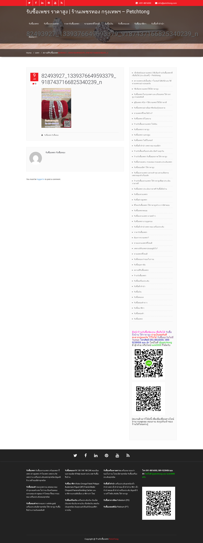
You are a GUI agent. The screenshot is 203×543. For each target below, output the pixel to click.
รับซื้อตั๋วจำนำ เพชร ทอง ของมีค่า (147, 146)
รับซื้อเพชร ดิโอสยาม (142, 119)
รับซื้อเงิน (109, 23)
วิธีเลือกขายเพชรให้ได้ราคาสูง (146, 89)
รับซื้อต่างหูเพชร (140, 200)
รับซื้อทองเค (123, 23)
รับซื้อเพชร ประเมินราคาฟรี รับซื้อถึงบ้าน (150, 189)
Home (29, 53)
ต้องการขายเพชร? (141, 238)
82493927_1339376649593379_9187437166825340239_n (78, 79)
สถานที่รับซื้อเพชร (50, 53)
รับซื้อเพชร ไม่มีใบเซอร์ (143, 140)
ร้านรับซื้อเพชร (140, 275)
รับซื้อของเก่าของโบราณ (144, 259)
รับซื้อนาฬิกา (140, 23)
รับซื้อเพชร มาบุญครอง (143, 221)
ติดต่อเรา (33, 37)
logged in (40, 179)
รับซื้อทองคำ (139, 313)
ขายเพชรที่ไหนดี (92, 23)
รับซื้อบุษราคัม (139, 265)
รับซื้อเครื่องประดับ (141, 281)
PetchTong (113, 539)
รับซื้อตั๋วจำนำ (157, 23)
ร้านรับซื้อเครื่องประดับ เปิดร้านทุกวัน (149, 151)
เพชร (37, 53)
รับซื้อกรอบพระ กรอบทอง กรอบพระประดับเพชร (153, 162)
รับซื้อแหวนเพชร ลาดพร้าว (145, 216)
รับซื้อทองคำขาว (140, 303)
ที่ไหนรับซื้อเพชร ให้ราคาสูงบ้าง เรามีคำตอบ (152, 205)
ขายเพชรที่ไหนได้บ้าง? (143, 113)
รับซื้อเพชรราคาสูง (141, 129)
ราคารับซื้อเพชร (71, 23)
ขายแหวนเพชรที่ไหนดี (143, 243)
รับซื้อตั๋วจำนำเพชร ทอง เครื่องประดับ (149, 227)
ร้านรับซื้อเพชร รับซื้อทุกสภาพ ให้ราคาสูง (150, 156)
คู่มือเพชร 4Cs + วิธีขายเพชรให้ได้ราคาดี (150, 102)
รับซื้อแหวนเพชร (51, 23)
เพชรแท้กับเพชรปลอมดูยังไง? (146, 248)
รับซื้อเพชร (34, 23)
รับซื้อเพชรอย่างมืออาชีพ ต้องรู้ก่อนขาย (149, 108)
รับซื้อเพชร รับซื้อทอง (50, 135)
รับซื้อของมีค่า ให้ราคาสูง (144, 167)
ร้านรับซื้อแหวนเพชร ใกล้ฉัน (145, 124)
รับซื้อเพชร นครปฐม (142, 135)
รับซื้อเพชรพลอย (140, 210)
